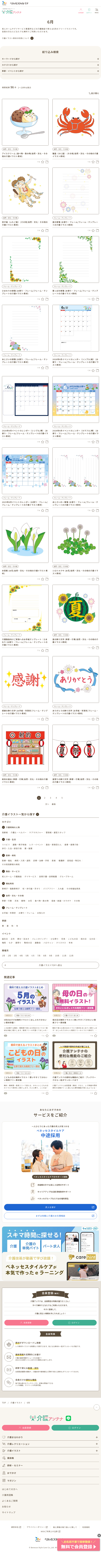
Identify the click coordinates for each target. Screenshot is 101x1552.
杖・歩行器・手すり (31, 888)
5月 (27, 955)
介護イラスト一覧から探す (18, 814)
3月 (15, 955)
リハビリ (6, 844)
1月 (3, 955)
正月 (13, 939)
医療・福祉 (7, 860)
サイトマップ (8, 1512)
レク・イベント (36, 844)
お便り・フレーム (26, 913)
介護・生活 (11, 839)
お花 (30, 900)
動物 (23, 900)
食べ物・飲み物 (42, 900)
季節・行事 (7, 900)
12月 (71, 955)
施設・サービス (13, 871)
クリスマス (61, 942)
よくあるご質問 (10, 1500)
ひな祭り (55, 939)
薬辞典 (8, 1458)
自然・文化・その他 (10, 149)
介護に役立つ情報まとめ (73, 1073)
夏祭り (18, 942)
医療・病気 (11, 855)
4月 (21, 955)
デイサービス (30, 876)
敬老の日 (28, 942)
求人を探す (50, 1207)
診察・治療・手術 (41, 860)
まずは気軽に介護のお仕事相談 (50, 1215)
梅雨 (4, 942)
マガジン (9, 1480)
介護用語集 (7, 1494)
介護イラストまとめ (23, 1015)
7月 (39, 955)
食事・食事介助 (71, 844)
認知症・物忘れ (74, 860)
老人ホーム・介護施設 (12, 876)
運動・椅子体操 (19, 844)
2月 (9, 955)
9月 (50, 955)
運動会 (38, 942)
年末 (71, 942)
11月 (64, 955)
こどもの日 (73, 939)
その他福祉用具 (73, 888)
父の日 (92, 939)
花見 (63, 939)
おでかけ (9, 1473)
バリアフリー (49, 888)
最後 (54, 804)
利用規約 (86, 1527)
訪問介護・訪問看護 (48, 876)
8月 (44, 955)
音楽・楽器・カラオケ (61, 900)
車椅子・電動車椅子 (11, 888)
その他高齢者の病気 (11, 864)
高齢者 (5, 832)
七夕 (11, 942)
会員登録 (81, 11)
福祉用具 (10, 883)
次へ (47, 804)
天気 (17, 900)
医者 (54, 860)
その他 (77, 900)
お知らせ (41, 913)
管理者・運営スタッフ (56, 832)
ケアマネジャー (36, 832)
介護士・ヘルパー (18, 832)
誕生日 (5, 939)
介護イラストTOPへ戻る (50, 965)
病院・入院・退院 (22, 860)
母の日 (84, 939)
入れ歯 (61, 888)
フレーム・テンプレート (62, 218)
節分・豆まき (23, 939)
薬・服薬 (28, 848)
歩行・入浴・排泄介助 (12, 848)
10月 (57, 955)
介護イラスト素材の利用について (16, 38)
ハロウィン (48, 942)
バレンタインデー (40, 939)
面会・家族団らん (54, 844)
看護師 (61, 860)
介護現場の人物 (13, 827)
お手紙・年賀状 (9, 913)
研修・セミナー (12, 1465)
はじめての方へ (10, 1489)
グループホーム (66, 876)
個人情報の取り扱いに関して (65, 1527)
